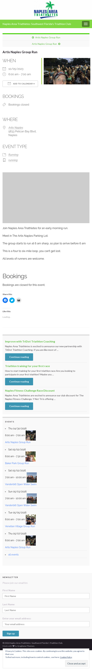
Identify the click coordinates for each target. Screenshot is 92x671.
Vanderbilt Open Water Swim (21, 484)
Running (13, 154)
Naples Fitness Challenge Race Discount (30, 390)
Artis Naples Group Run (47, 37)
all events (13, 554)
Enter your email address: (17, 618)
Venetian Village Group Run (20, 526)
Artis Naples (15, 127)
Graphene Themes (25, 646)
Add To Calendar (20, 83)
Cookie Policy (66, 657)
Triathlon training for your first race (27, 366)
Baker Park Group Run (17, 463)
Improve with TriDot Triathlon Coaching (30, 341)
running (13, 160)
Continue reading (19, 356)
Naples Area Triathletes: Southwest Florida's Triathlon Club (37, 23)
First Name (9, 590)
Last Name (9, 604)
